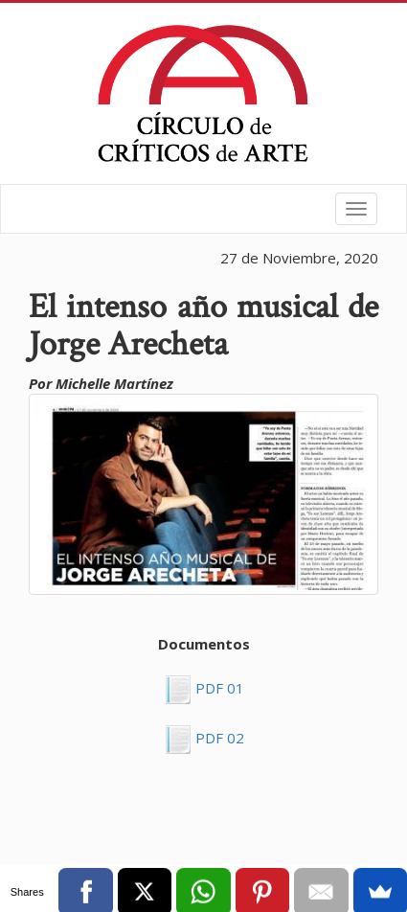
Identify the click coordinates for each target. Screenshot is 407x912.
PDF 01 (218, 687)
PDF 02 (218, 737)
